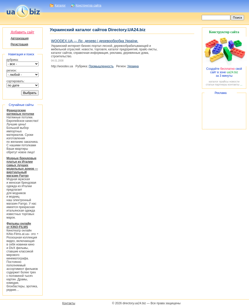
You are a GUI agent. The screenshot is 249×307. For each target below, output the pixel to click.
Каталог (60, 5)
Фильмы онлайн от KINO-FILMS (18, 225)
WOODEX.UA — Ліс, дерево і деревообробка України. (94, 41)
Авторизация (20, 38)
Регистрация (19, 44)
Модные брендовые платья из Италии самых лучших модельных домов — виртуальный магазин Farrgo (22, 166)
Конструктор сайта (88, 5)
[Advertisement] (224, 111)
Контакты (68, 303)
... (241, 84)
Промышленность (101, 66)
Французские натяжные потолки (20, 112)
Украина (133, 66)
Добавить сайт (22, 32)
